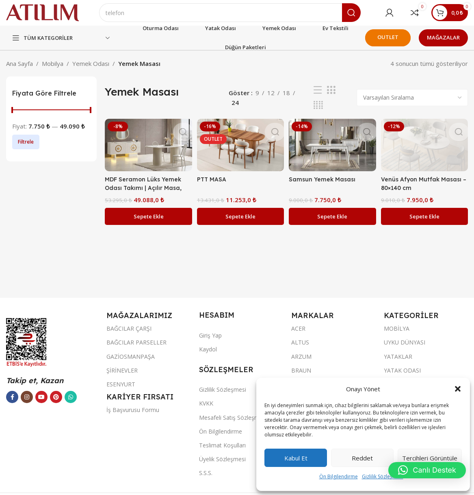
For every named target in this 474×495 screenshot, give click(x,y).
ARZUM (301, 363)
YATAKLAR (398, 363)
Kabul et (295, 458)
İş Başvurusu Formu (132, 417)
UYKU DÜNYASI (404, 349)
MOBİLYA (396, 335)
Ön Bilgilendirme (338, 476)
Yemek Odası (90, 70)
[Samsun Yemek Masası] (332, 151)
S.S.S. (205, 480)
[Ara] (241, 16)
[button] (458, 389)
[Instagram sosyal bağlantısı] (27, 404)
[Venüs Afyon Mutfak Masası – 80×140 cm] (425, 151)
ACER (298, 335)
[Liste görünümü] (318, 97)
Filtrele (26, 148)
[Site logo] (54, 15)
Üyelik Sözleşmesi (222, 466)
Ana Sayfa (19, 70)
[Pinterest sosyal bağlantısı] (56, 404)
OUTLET (387, 44)
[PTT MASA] (240, 151)
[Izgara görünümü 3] (331, 97)
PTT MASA (213, 184)
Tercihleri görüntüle (429, 458)
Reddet (362, 458)
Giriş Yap (210, 342)
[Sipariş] (412, 104)
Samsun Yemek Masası (324, 184)
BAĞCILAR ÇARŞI (129, 335)
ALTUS (300, 349)
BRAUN (301, 377)
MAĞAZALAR (443, 44)
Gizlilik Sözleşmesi (382, 476)
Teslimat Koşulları (222, 452)
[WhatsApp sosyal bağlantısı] (71, 404)
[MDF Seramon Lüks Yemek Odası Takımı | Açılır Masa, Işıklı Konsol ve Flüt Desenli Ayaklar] (147, 151)
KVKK (206, 410)
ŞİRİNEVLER (122, 377)
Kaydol (208, 356)
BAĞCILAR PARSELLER (136, 349)
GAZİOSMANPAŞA (130, 363)
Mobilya (52, 70)
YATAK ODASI (402, 377)
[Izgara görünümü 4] (318, 112)
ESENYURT (120, 391)
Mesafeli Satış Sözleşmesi (233, 424)
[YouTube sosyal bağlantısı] (41, 404)
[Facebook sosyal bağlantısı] (12, 404)
